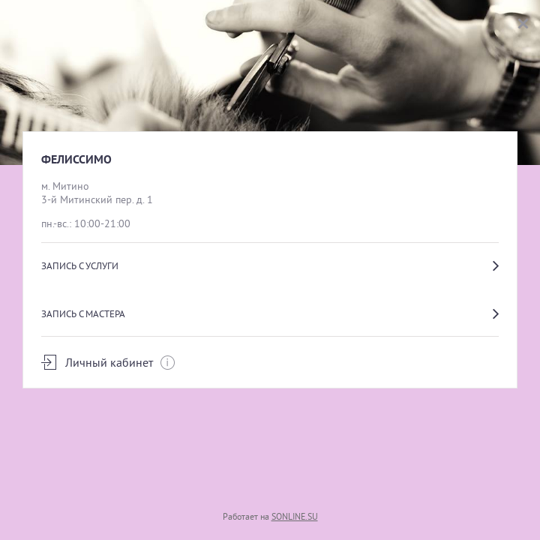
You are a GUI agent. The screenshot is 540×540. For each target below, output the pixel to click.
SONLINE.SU (295, 516)
